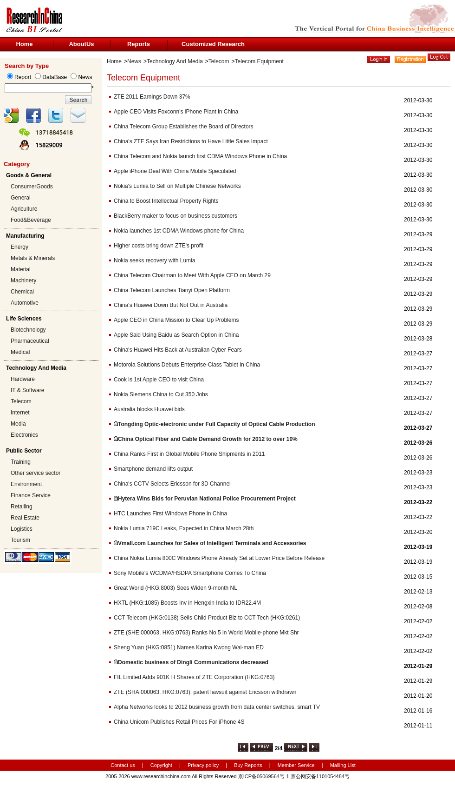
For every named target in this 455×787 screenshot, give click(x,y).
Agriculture (24, 209)
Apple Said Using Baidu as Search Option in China (176, 335)
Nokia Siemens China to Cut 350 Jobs (161, 394)
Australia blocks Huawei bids (149, 409)
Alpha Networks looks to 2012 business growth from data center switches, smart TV (217, 707)
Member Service (296, 765)
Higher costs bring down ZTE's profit (158, 245)
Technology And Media (175, 61)
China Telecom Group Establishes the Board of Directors (184, 126)
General (21, 197)
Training (21, 462)
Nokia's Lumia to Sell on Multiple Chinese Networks (177, 186)
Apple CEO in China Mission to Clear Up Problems (176, 320)
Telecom (21, 401)
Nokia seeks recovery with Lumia (154, 260)
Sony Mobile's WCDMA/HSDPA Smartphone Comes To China (190, 573)
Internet (20, 412)
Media (18, 423)
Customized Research (213, 43)
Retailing (21, 506)
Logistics (21, 529)
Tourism (20, 540)
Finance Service (31, 495)
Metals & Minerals (33, 258)
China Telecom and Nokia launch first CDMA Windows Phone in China (200, 156)
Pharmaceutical (30, 341)
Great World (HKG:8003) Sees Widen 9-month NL (175, 588)
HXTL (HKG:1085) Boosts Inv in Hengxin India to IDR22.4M (187, 603)
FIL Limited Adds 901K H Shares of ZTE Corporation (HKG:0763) (194, 677)
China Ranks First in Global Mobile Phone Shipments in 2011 (189, 454)
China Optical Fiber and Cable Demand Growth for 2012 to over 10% (208, 439)
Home (24, 43)
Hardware (23, 379)
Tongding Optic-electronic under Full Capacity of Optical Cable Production (216, 424)
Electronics (24, 435)
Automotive (25, 303)
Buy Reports (248, 765)
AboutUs (81, 43)
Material (21, 269)
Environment (26, 484)
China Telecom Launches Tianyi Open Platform (172, 290)
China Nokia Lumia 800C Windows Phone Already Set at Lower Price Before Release (219, 558)
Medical (20, 352)
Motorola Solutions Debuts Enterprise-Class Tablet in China (187, 364)
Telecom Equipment (259, 61)
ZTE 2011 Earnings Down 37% (152, 96)
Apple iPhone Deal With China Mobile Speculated (175, 171)
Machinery (23, 280)
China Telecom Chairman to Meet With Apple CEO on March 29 (192, 275)
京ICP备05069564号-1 (263, 776)
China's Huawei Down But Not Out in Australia (171, 305)
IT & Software (27, 390)
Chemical (22, 291)
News (134, 61)
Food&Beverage (31, 220)
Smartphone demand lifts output (153, 469)
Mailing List (343, 765)
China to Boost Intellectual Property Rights (166, 201)
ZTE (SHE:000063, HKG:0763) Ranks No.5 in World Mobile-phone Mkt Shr (206, 632)
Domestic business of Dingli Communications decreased (193, 662)
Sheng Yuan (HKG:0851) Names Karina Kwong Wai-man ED (189, 647)
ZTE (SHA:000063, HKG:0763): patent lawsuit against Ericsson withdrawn (205, 692)
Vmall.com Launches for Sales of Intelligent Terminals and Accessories (212, 543)
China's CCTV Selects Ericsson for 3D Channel (172, 483)
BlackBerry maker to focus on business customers (175, 216)
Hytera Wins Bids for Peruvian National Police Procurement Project (207, 498)
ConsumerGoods (32, 186)
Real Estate (25, 517)
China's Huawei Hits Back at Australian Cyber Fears (178, 350)
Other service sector (35, 473)
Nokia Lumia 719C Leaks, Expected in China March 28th (184, 528)
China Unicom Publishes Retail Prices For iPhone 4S (179, 722)
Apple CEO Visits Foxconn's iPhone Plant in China (176, 111)
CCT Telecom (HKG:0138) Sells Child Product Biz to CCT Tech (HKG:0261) (207, 617)
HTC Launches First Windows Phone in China (170, 513)
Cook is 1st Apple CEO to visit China (159, 379)
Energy (19, 247)
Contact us (122, 765)
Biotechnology (28, 330)
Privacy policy (204, 765)
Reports (138, 43)
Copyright (161, 765)
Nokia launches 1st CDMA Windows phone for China (179, 230)
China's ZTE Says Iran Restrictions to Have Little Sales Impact (191, 141)
